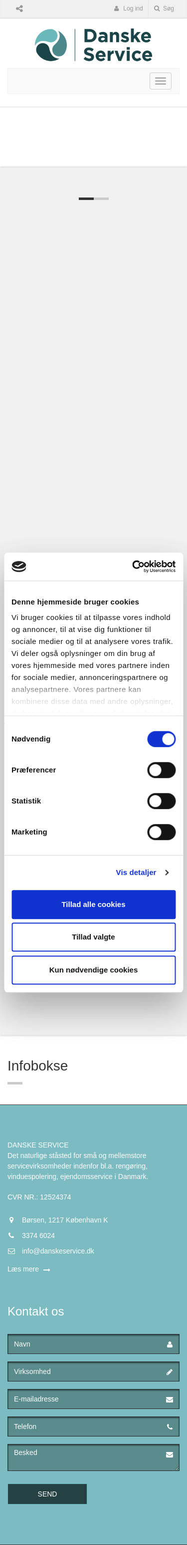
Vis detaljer (136, 872)
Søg (164, 8)
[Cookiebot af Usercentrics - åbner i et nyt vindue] (133, 566)
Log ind (128, 8)
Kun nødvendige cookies (93, 970)
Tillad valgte (93, 936)
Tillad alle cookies (93, 904)
